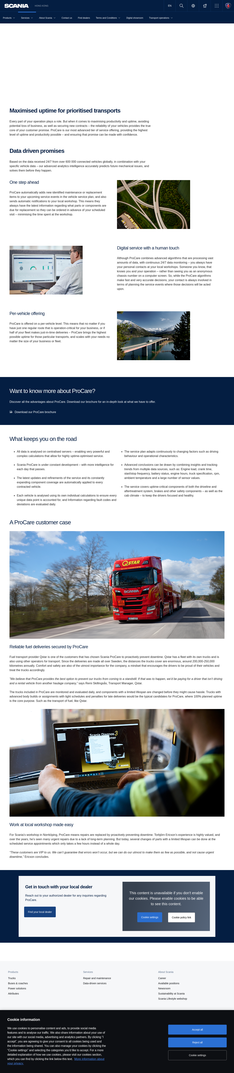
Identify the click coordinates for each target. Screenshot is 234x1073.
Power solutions (17, 988)
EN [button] (169, 5)
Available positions (168, 983)
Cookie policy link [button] (181, 917)
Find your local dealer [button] (40, 911)
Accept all (197, 1029)
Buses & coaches (18, 983)
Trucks (12, 978)
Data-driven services (95, 983)
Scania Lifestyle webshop (172, 998)
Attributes (13, 993)
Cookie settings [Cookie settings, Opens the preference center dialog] (197, 1055)
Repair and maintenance (97, 978)
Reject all (197, 1042)
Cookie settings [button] (149, 917)
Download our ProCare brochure (35, 412)
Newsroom (164, 988)
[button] (216, 6)
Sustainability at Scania (171, 993)
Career (162, 978)
